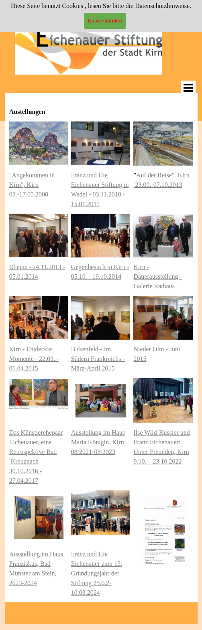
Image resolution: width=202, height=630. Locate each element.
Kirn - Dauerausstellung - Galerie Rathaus (157, 276)
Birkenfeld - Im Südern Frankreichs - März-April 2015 (98, 359)
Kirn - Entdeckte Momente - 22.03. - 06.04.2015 (34, 359)
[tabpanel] (101, 107)
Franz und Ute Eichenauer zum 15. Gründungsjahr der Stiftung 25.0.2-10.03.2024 (96, 573)
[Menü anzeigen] (188, 88)
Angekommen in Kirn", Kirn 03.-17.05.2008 (32, 185)
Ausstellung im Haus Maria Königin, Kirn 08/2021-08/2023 (98, 442)
